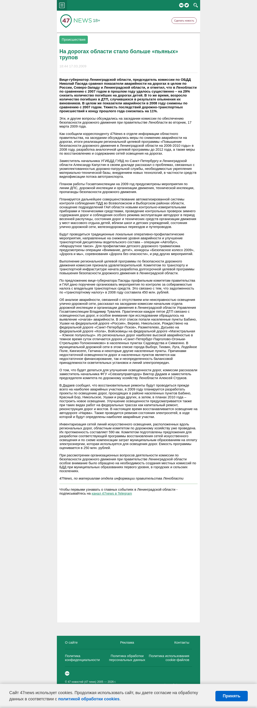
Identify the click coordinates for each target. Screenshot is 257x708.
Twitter (186, 5)
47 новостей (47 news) (82, 681)
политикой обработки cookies (88, 699)
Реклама (127, 642)
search (195, 5)
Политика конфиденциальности (82, 658)
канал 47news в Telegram (112, 493)
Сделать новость (184, 20)
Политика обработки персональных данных (127, 658)
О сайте (71, 642)
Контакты (181, 642)
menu (62, 5)
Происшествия (74, 39)
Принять (231, 696)
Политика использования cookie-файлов (169, 658)
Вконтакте (181, 5)
